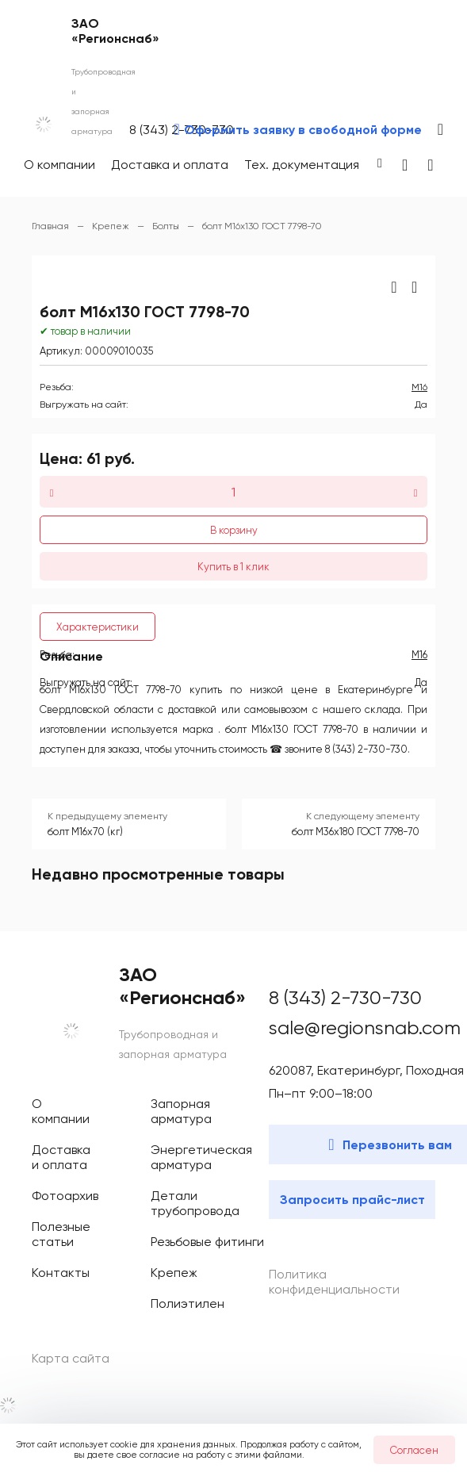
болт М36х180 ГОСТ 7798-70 (355, 832)
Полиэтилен (187, 1303)
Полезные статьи (61, 1234)
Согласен (414, 1450)
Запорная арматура (181, 1111)
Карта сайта (70, 1358)
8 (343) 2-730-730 (345, 998)
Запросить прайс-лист (352, 1199)
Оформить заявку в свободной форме (303, 129)
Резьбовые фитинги (207, 1241)
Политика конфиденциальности (334, 1282)
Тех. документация (301, 164)
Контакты (61, 1272)
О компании (59, 164)
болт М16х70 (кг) (85, 832)
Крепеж (174, 1272)
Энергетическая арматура (201, 1157)
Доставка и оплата (169, 164)
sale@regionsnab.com (365, 1028)
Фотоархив (65, 1195)
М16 (419, 387)
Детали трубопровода (195, 1203)
